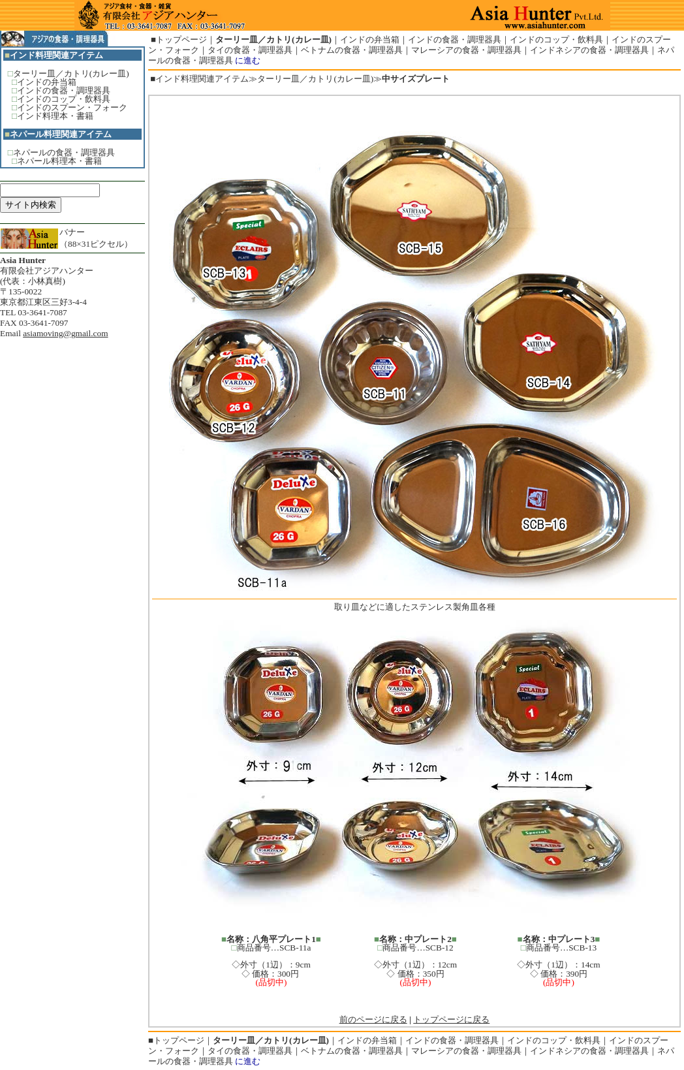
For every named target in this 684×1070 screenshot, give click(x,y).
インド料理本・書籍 (55, 116)
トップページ (181, 39)
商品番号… (403, 947)
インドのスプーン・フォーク (72, 107)
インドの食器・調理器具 (63, 90)
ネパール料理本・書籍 (59, 161)
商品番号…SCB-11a (274, 947)
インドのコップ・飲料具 (63, 99)
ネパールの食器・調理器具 (64, 152)
